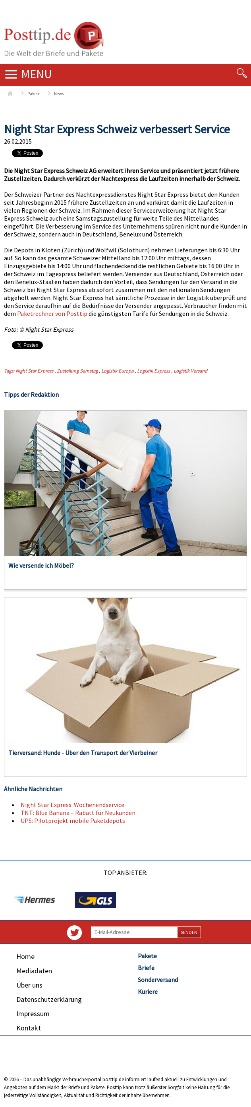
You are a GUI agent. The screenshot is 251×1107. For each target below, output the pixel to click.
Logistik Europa (117, 370)
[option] (34, 900)
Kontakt (28, 1027)
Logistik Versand (190, 370)
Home (25, 956)
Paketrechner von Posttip (52, 313)
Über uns (29, 985)
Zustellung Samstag (77, 370)
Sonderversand (158, 980)
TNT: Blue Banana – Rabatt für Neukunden (78, 813)
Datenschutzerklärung (49, 999)
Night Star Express (34, 370)
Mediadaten (34, 970)
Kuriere (148, 992)
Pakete (33, 93)
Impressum (33, 1013)
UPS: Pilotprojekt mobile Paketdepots (73, 820)
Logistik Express (153, 370)
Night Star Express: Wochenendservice (72, 805)
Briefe (146, 968)
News (59, 93)
